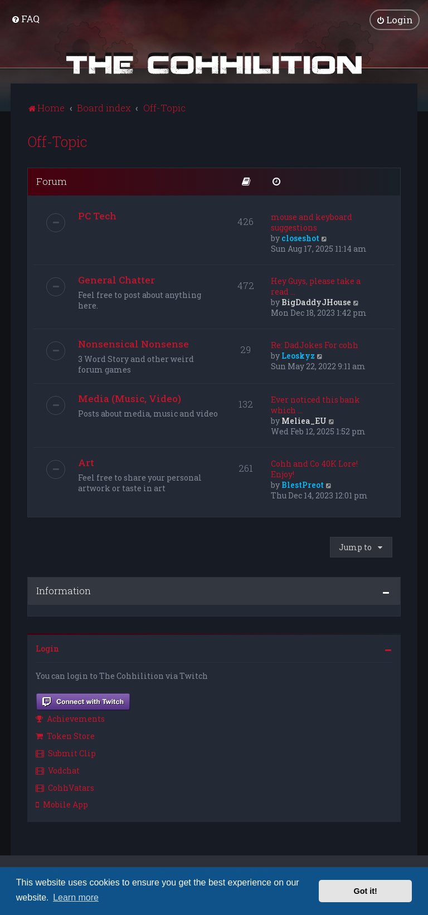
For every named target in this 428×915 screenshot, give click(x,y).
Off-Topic (57, 140)
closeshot (300, 236)
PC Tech (97, 214)
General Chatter (116, 278)
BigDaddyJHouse (316, 300)
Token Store (65, 735)
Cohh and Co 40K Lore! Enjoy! (314, 467)
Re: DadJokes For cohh (314, 343)
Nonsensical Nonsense (133, 342)
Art (86, 460)
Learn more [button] (76, 897)
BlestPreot (302, 483)
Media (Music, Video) (129, 396)
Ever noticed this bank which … (315, 403)
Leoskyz (298, 354)
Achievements (70, 717)
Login (47, 647)
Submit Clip (66, 751)
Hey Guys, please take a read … (316, 284)
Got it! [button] (365, 891)
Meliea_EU (304, 419)
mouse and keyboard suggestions (311, 220)
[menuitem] (25, 18)
